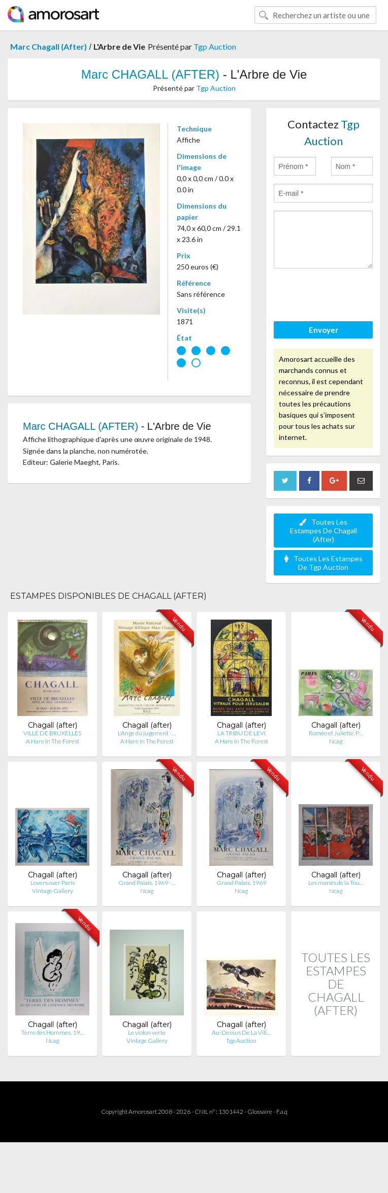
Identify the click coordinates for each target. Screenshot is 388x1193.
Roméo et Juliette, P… (336, 733)
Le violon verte (147, 1032)
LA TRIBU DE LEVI (241, 733)
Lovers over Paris (52, 883)
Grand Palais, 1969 (241, 883)
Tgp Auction (214, 46)
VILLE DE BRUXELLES (52, 733)
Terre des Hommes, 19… (52, 1032)
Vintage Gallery (52, 891)
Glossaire (259, 1111)
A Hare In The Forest (52, 741)
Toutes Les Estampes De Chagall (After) (323, 530)
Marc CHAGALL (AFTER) (150, 74)
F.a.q (281, 1111)
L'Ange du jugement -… (147, 733)
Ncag (335, 741)
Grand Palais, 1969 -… (146, 883)
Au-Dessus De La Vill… (241, 1032)
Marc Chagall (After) (48, 46)
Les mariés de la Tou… (336, 883)
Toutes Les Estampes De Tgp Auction (323, 562)
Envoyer (323, 329)
